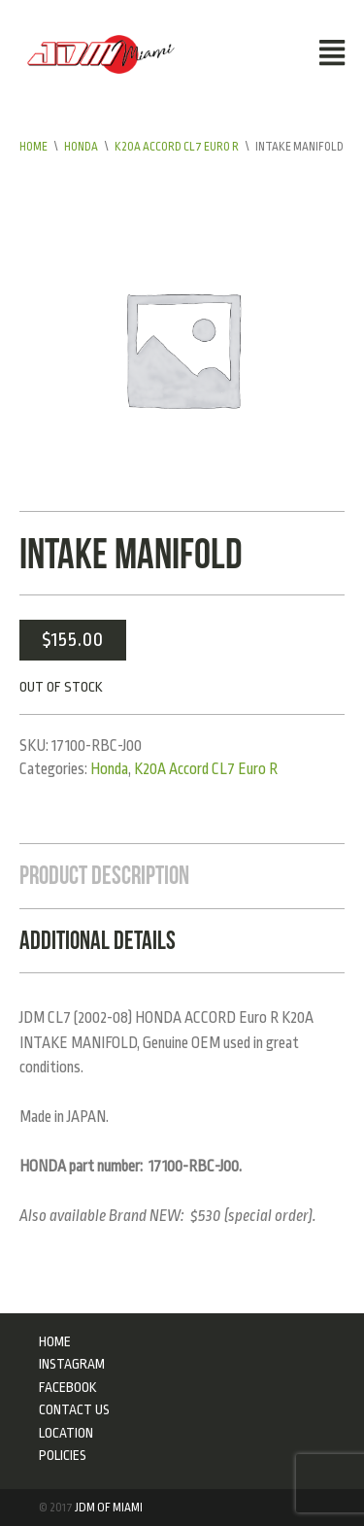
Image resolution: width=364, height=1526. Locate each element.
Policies (62, 1455)
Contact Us (74, 1409)
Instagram (72, 1364)
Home (33, 146)
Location (66, 1433)
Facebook (68, 1387)
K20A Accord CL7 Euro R (177, 146)
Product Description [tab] (104, 875)
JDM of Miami (109, 1507)
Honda (81, 146)
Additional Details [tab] (97, 940)
